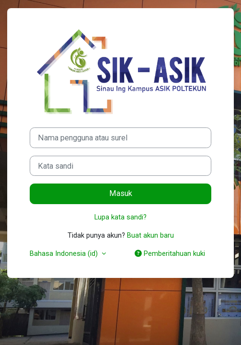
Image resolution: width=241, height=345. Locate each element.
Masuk (120, 193)
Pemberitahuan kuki (170, 253)
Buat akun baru (150, 235)
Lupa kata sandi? (120, 217)
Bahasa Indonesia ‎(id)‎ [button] (65, 253)
